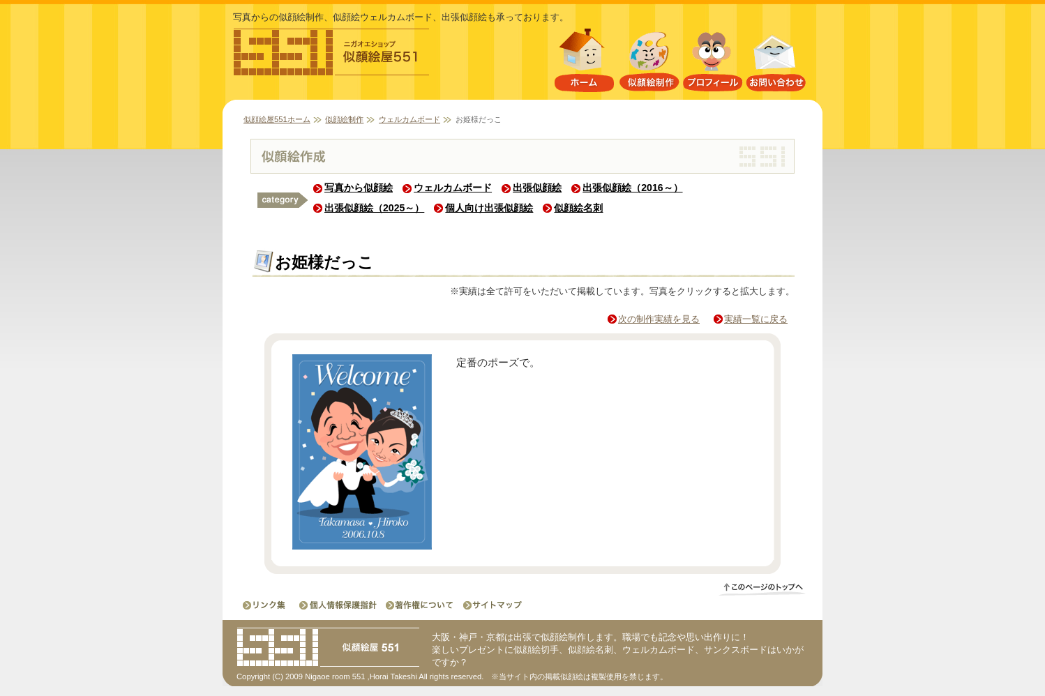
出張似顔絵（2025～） (374, 207)
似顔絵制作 (649, 63)
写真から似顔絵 (358, 187)
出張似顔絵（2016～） (632, 187)
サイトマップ (488, 605)
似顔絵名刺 (578, 207)
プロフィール (712, 63)
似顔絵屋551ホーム (583, 63)
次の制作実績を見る (659, 319)
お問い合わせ (776, 63)
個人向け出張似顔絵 (489, 207)
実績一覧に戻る (756, 319)
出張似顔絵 (537, 187)
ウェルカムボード (409, 119)
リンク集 (265, 605)
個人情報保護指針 (339, 605)
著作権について (418, 605)
